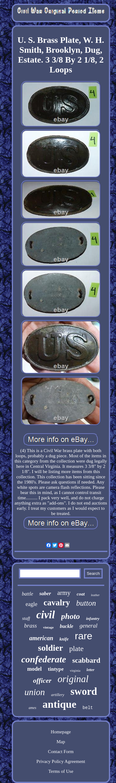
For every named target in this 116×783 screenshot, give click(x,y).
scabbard (86, 660)
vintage (48, 627)
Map (61, 741)
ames (33, 708)
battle (27, 593)
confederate (43, 659)
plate (76, 649)
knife (64, 639)
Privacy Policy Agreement (61, 761)
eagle (31, 604)
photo (70, 616)
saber (45, 593)
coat (81, 593)
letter (90, 670)
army (64, 592)
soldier (50, 648)
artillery (57, 694)
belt (88, 707)
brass (30, 625)
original (73, 679)
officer (42, 680)
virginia (75, 670)
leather (95, 595)
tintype (56, 669)
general (88, 625)
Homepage (61, 731)
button (86, 603)
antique (59, 704)
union (34, 692)
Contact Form (61, 751)
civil (45, 615)
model (34, 669)
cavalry (57, 602)
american (41, 638)
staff (26, 618)
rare (83, 635)
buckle (66, 626)
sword (84, 691)
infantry (92, 618)
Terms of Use (60, 771)
